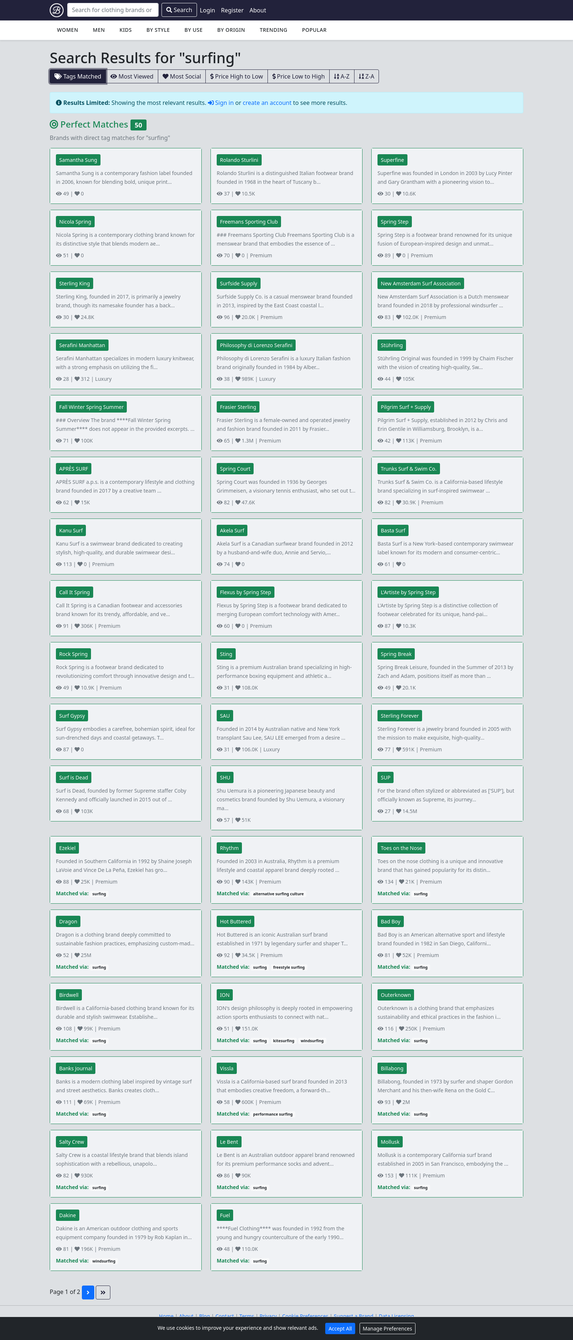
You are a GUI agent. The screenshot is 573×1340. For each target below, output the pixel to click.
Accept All (340, 1328)
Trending (274, 29)
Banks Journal (75, 1068)
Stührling (392, 345)
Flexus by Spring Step (245, 592)
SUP (385, 777)
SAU (225, 715)
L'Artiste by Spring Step (408, 592)
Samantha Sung (78, 159)
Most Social (182, 76)
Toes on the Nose (401, 847)
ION (224, 994)
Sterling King (74, 283)
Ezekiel (67, 847)
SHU (225, 777)
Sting (226, 653)
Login (207, 10)
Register (232, 10)
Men (99, 29)
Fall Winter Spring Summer (91, 406)
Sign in (221, 103)
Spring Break (396, 653)
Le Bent (229, 1141)
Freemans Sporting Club (249, 221)
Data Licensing (396, 1316)
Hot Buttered (235, 921)
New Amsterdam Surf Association (421, 283)
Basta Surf (393, 530)
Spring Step (395, 221)
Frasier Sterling (238, 406)
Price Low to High (298, 76)
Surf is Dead (73, 777)
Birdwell (69, 994)
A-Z (342, 76)
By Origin (231, 29)
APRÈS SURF (73, 468)
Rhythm (229, 847)
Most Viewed (131, 76)
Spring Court (235, 468)
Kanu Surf (71, 530)
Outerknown (396, 994)
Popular (314, 29)
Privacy (268, 1316)
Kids (125, 29)
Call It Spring (74, 592)
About (258, 10)
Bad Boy (391, 921)
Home (166, 1316)
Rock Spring (73, 653)
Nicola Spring (75, 221)
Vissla (227, 1068)
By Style (158, 29)
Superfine (392, 159)
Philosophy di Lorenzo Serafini (256, 345)
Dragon (68, 921)
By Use (194, 29)
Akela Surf (232, 530)
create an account (267, 103)
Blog (204, 1316)
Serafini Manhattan (82, 345)
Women (67, 29)
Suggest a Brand (353, 1316)
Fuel (225, 1215)
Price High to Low (236, 76)
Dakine (67, 1215)
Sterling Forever (400, 715)
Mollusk (390, 1141)
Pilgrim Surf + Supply (406, 406)
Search (179, 10)
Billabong (392, 1068)
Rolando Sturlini (239, 159)
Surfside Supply (238, 283)
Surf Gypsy (72, 715)
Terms (246, 1316)
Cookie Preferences (305, 1316)
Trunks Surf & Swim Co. (409, 468)
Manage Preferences (387, 1328)
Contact (224, 1316)
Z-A (367, 76)
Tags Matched (77, 76)
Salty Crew (71, 1141)
